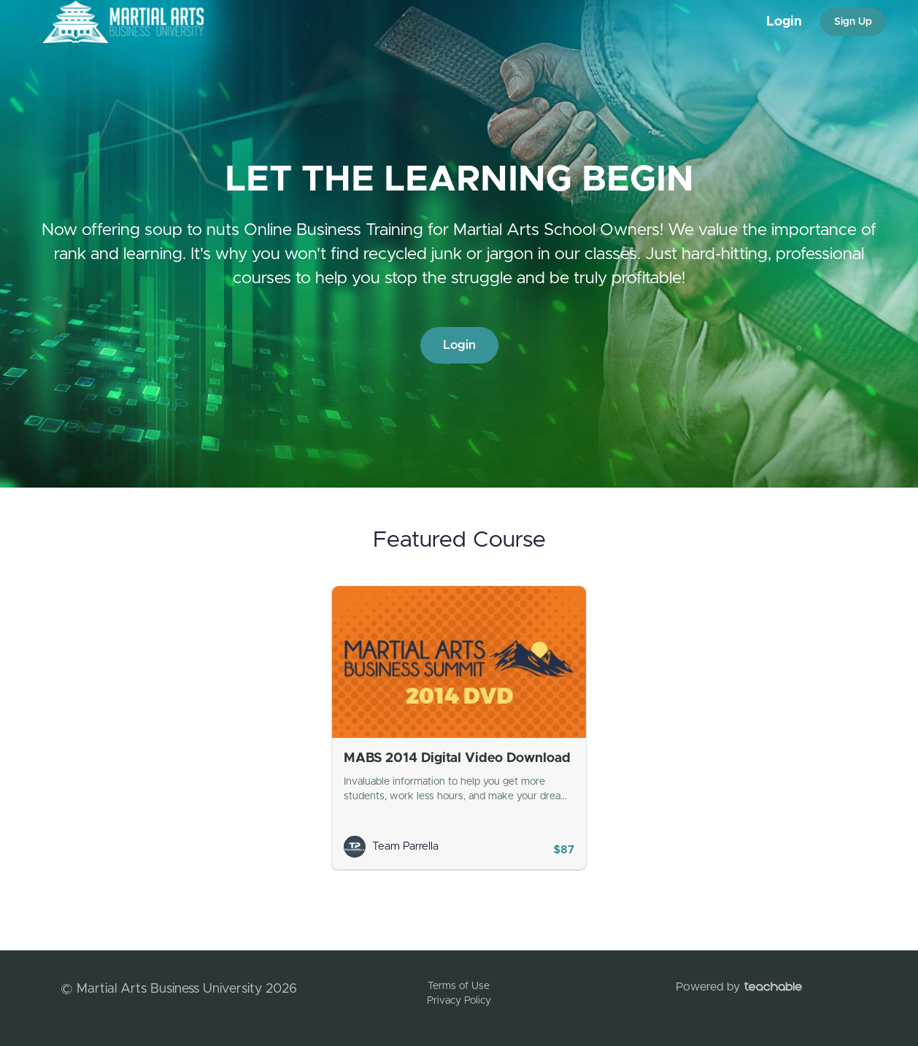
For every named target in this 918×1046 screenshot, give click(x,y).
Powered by (739, 987)
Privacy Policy (459, 1001)
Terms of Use (459, 986)
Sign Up (853, 22)
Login (784, 21)
